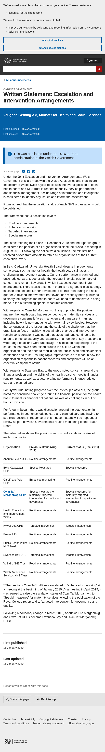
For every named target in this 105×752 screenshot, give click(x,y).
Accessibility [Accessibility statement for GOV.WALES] (27, 719)
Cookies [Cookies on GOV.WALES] (73, 719)
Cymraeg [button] (92, 60)
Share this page (19, 699)
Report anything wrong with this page (25, 685)
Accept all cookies (52, 40)
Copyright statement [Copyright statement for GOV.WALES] (52, 719)
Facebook (28, 172)
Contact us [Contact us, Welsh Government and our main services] (9, 719)
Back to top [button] (48, 699)
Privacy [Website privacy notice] (86, 719)
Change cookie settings (52, 48)
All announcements (18, 80)
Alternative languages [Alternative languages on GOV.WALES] (81, 723)
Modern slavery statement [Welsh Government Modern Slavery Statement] (48, 723)
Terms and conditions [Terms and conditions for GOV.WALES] (16, 723)
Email (33, 172)
